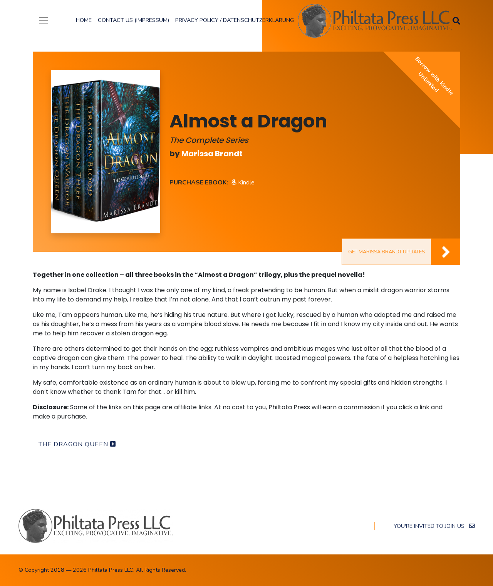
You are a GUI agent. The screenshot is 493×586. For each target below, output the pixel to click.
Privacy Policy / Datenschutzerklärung (234, 20)
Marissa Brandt (212, 153)
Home (84, 20)
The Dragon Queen (77, 444)
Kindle (243, 182)
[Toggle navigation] (43, 20)
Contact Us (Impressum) (133, 20)
